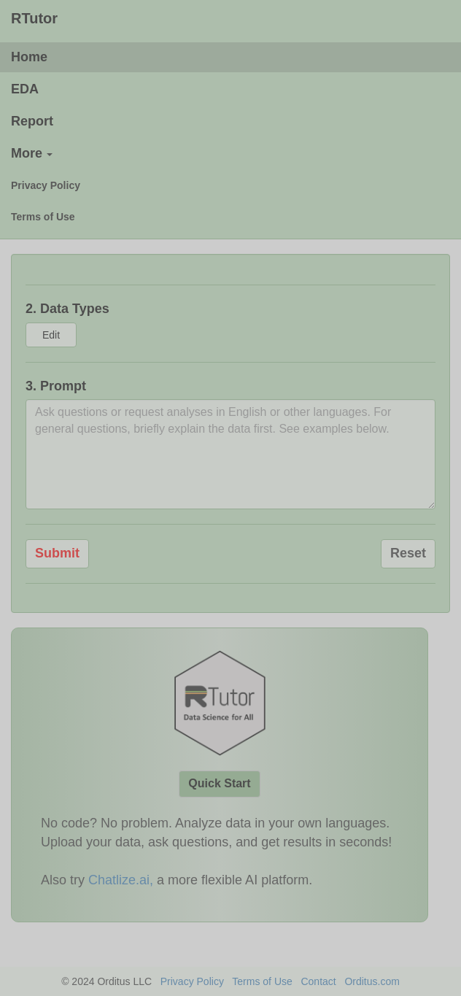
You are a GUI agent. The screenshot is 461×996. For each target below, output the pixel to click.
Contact (318, 981)
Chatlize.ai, (120, 880)
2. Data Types (67, 308)
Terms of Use (262, 981)
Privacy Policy (192, 981)
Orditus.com (371, 981)
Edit (51, 335)
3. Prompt (56, 386)
